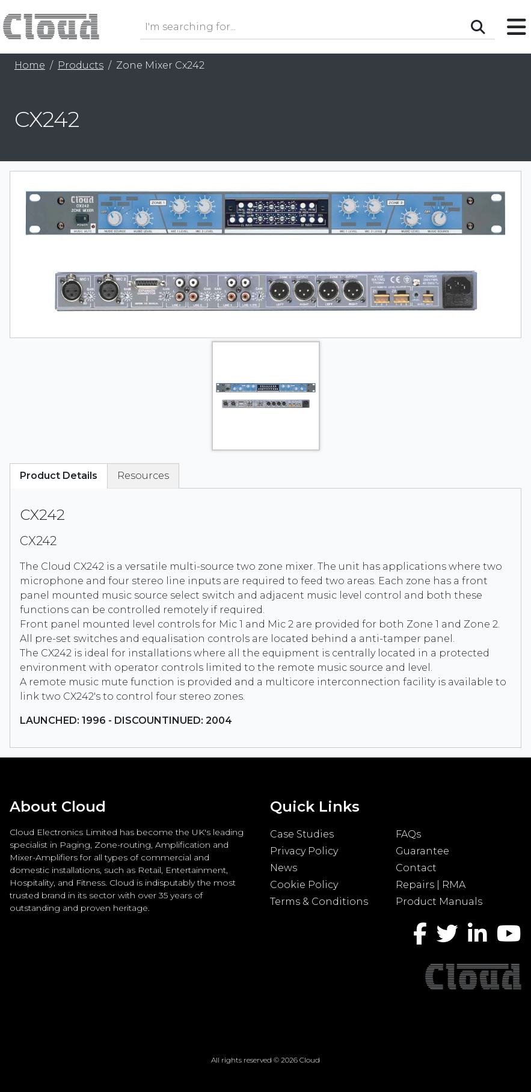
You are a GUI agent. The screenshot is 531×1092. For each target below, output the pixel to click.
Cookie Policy (304, 884)
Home (29, 65)
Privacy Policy (304, 851)
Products (80, 65)
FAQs (408, 834)
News (283, 868)
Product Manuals (439, 901)
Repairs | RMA (430, 884)
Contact (416, 868)
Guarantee (422, 851)
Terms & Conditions (319, 901)
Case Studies (302, 834)
